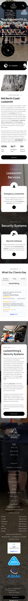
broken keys (15, 120)
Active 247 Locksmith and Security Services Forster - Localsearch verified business (14, 537)
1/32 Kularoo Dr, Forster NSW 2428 (14, 499)
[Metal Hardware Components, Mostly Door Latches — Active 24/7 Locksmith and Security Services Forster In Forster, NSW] (14, 83)
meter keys (12, 373)
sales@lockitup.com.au (14, 497)
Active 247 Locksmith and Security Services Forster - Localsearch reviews (14, 293)
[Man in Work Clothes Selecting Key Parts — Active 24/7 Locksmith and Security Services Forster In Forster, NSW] (14, 323)
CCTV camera (19, 122)
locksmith (12, 113)
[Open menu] (4, 5)
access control (8, 122)
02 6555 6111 (14, 494)
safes (4, 368)
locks (20, 366)
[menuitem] (14, 434)
